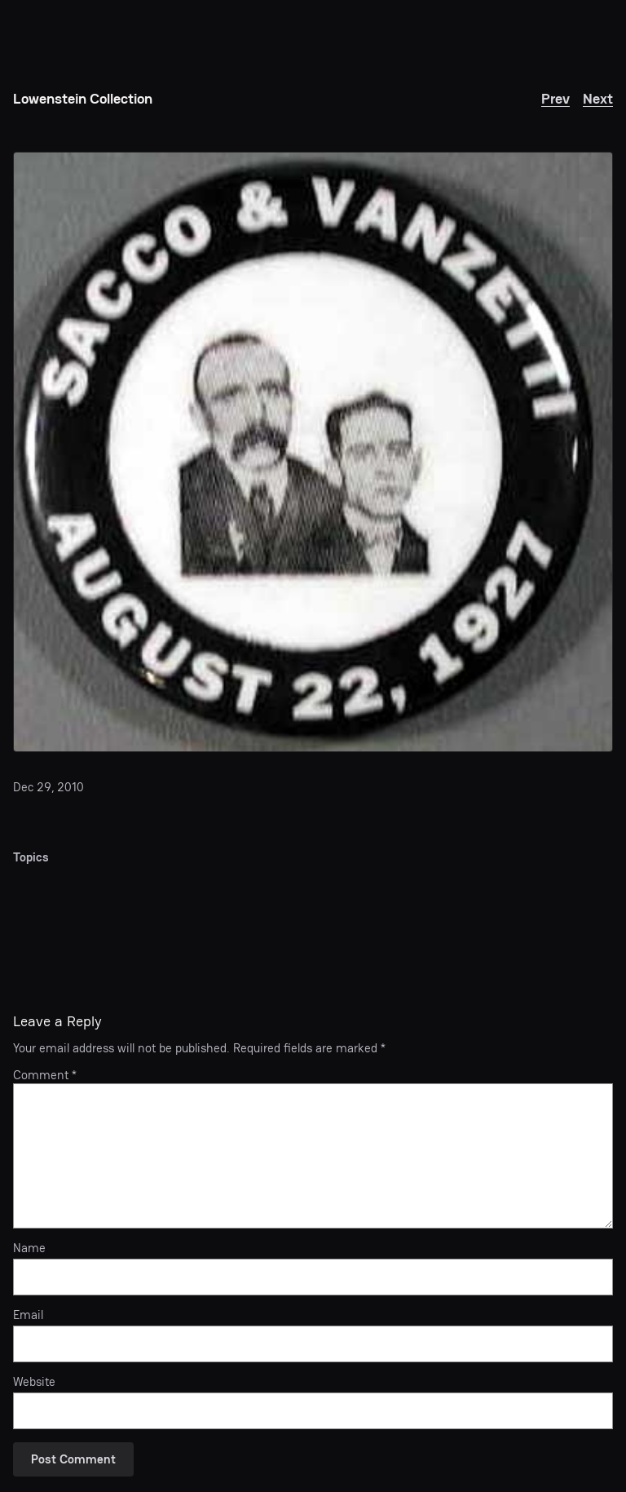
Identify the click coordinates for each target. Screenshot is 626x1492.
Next (598, 98)
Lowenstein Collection (82, 98)
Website (34, 1382)
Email (28, 1315)
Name (29, 1248)
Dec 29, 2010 (48, 787)
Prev (555, 98)
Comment (45, 1074)
